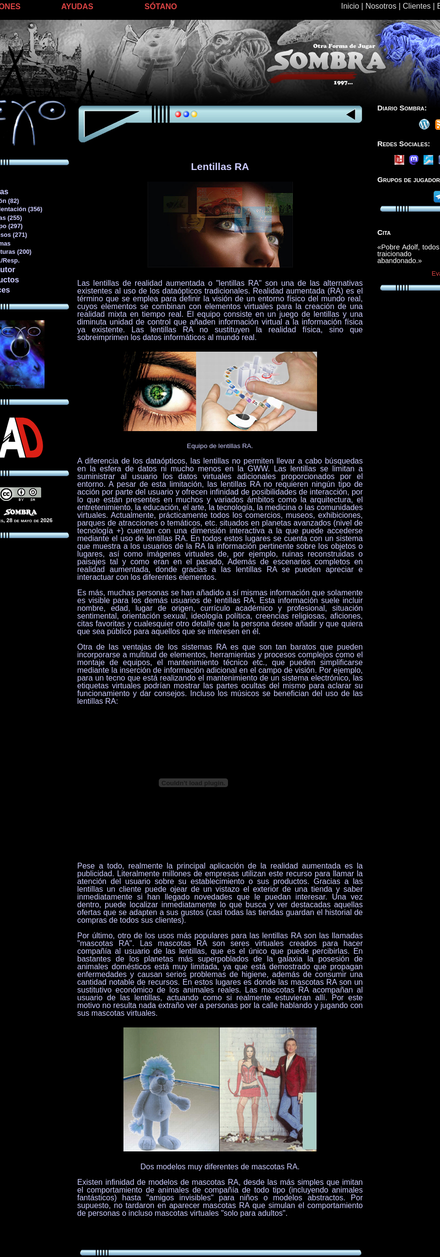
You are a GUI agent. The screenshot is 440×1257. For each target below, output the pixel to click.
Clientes (417, 6)
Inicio (350, 6)
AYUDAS (77, 6)
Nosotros (380, 6)
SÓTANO (161, 6)
